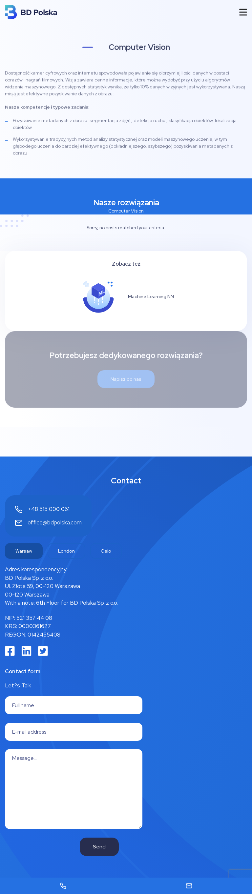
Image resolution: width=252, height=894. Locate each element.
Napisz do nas (126, 366)
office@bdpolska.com (55, 522)
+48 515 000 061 (49, 509)
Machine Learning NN (151, 296)
